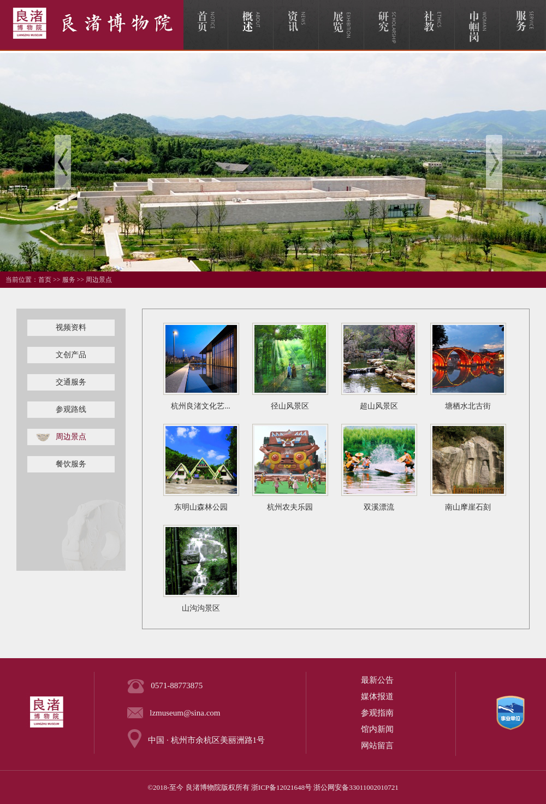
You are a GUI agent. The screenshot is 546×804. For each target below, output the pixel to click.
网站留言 (377, 745)
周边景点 (99, 279)
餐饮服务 (71, 464)
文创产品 (71, 355)
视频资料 (71, 327)
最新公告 (377, 680)
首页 (44, 279)
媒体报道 (377, 696)
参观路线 (71, 409)
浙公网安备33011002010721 (356, 787)
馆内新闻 (377, 729)
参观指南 (377, 712)
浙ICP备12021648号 (281, 787)
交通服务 (71, 382)
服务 (68, 279)
